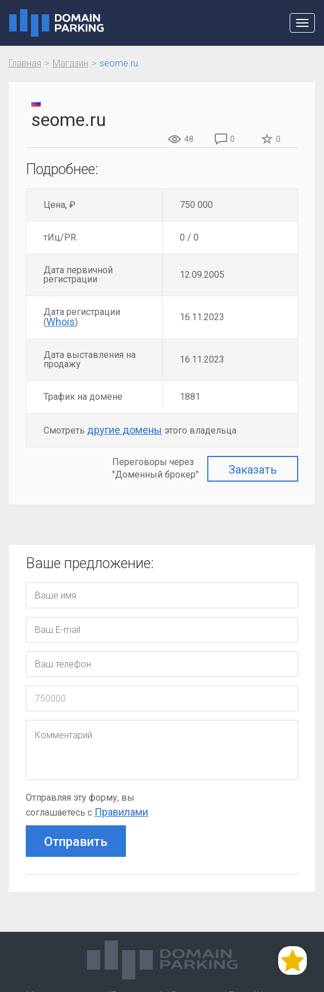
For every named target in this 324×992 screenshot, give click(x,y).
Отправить (76, 841)
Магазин (70, 63)
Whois (60, 322)
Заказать (252, 470)
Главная (25, 63)
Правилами (121, 812)
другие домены (124, 430)
